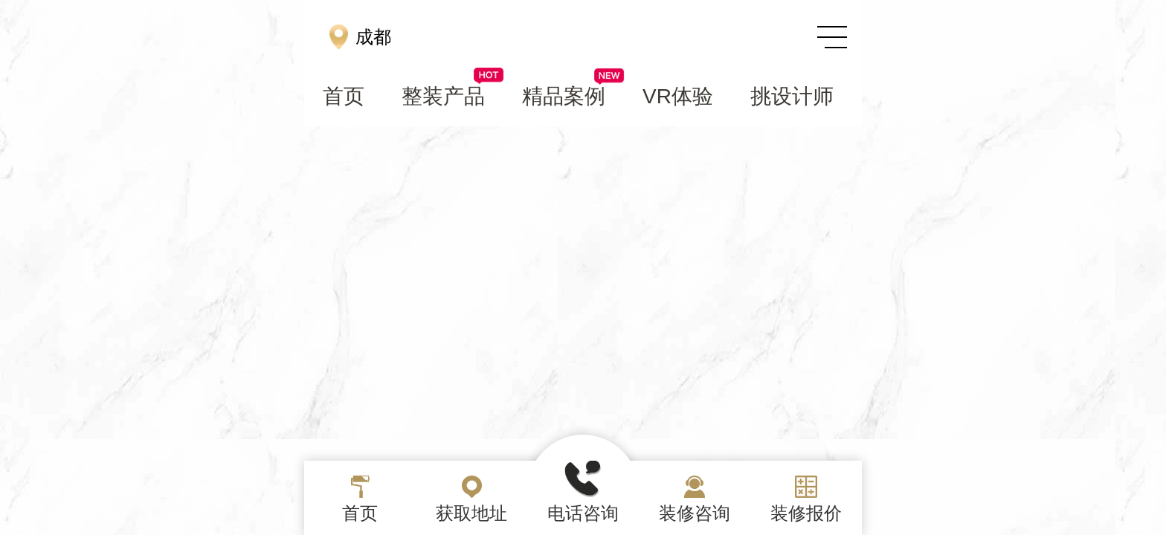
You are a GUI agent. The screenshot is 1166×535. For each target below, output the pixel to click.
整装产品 (452, 95)
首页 (343, 96)
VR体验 (677, 96)
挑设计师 (792, 96)
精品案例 (573, 95)
